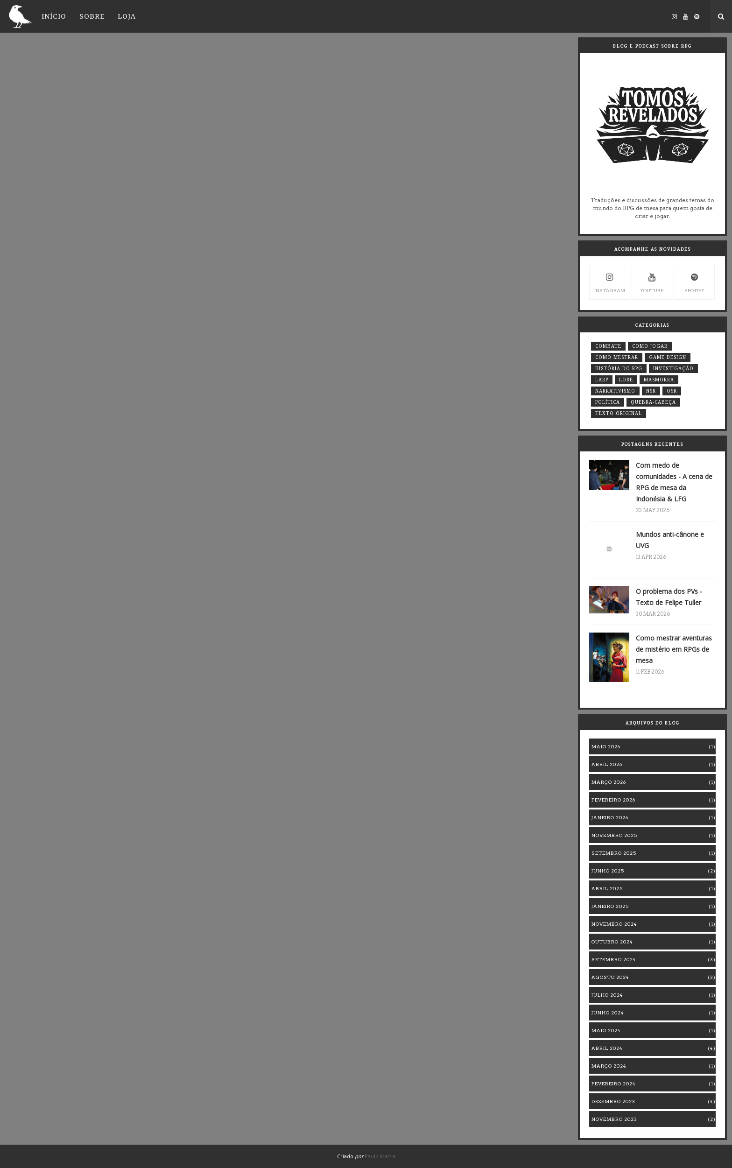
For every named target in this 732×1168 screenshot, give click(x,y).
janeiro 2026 (609, 817)
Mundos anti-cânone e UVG (670, 540)
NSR (651, 391)
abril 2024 (607, 1048)
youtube (651, 281)
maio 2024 (606, 1030)
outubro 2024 (612, 941)
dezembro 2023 (613, 1101)
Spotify (694, 281)
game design (667, 357)
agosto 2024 (610, 977)
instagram (609, 281)
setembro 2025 (613, 853)
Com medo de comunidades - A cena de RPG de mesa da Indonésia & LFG (674, 482)
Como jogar (650, 346)
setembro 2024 (613, 959)
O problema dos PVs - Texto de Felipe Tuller (669, 597)
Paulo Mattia (380, 1156)
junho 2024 (607, 1012)
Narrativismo (615, 391)
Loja (127, 16)
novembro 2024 (614, 924)
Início (54, 16)
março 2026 (608, 782)
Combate (608, 346)
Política (607, 402)
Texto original (618, 413)
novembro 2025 (614, 835)
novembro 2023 (614, 1119)
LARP (601, 379)
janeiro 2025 (610, 906)
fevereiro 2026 (613, 799)
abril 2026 (606, 764)
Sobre (92, 16)
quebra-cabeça (653, 402)
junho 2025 (607, 870)
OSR (672, 391)
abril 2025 (607, 888)
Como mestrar (616, 357)
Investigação (673, 368)
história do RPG (618, 368)
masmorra (659, 379)
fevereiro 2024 (613, 1083)
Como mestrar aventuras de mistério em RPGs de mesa (674, 649)
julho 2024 (607, 995)
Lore (626, 379)
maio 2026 (605, 746)
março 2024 (608, 1066)
